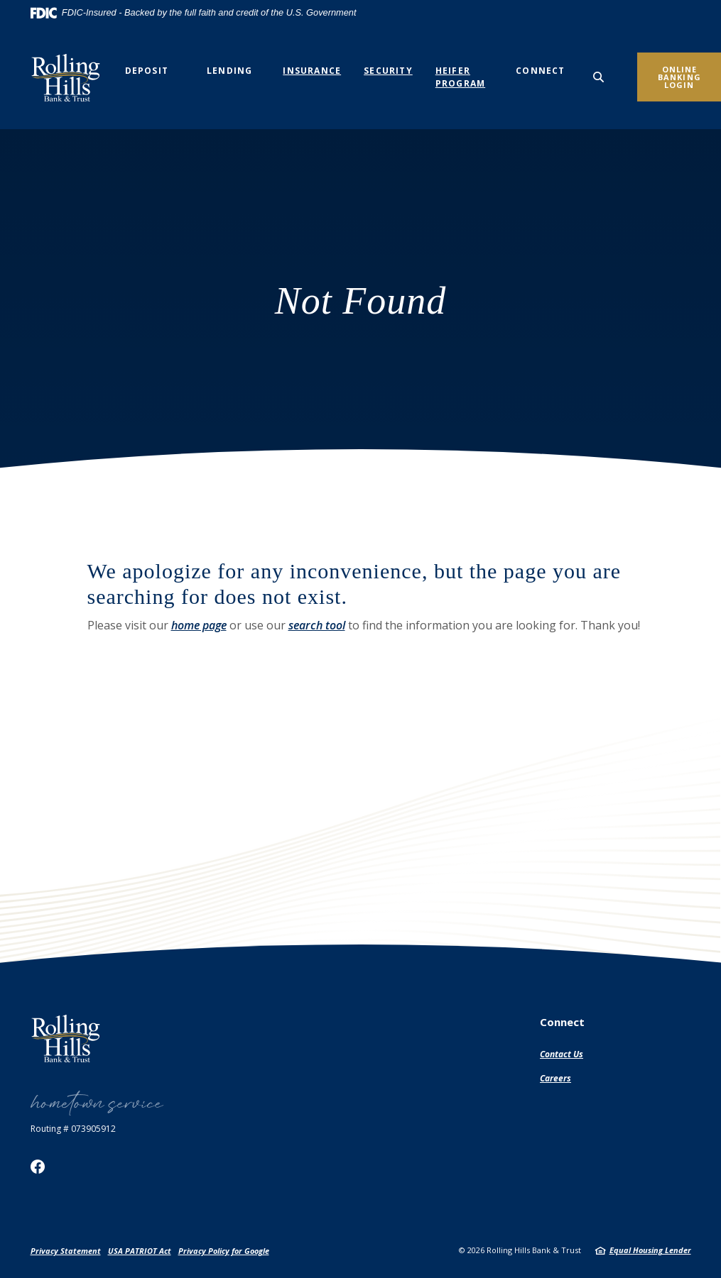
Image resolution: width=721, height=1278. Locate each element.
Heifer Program (460, 77)
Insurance (312, 71)
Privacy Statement (66, 1250)
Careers (555, 1078)
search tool (316, 625)
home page (199, 625)
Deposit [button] (146, 71)
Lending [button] (229, 71)
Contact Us (561, 1054)
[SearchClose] (599, 77)
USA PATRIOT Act (139, 1250)
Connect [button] (540, 71)
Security (388, 71)
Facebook (38, 1166)
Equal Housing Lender (650, 1250)
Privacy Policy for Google (223, 1250)
